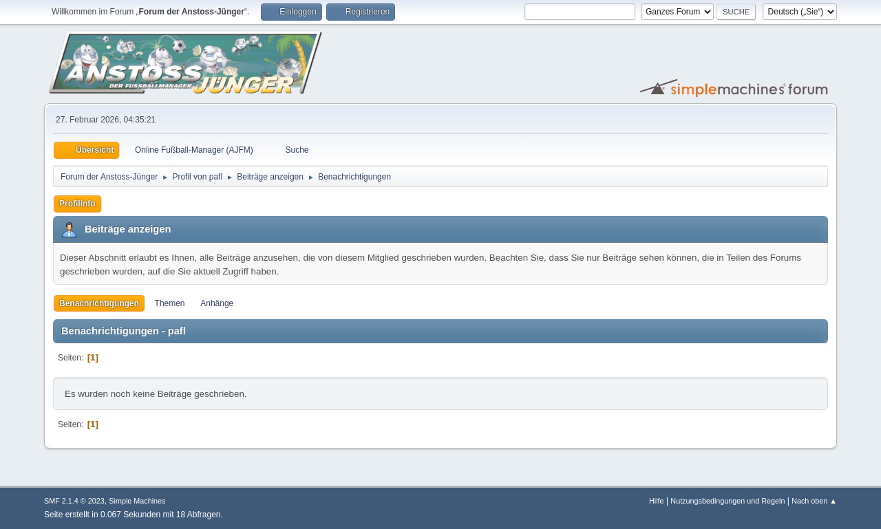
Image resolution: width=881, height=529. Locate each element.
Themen (170, 303)
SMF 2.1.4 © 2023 (74, 501)
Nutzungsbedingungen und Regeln (727, 501)
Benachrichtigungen (99, 303)
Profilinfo (77, 203)
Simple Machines (137, 501)
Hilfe (656, 501)
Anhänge (216, 303)
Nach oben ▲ (814, 501)
